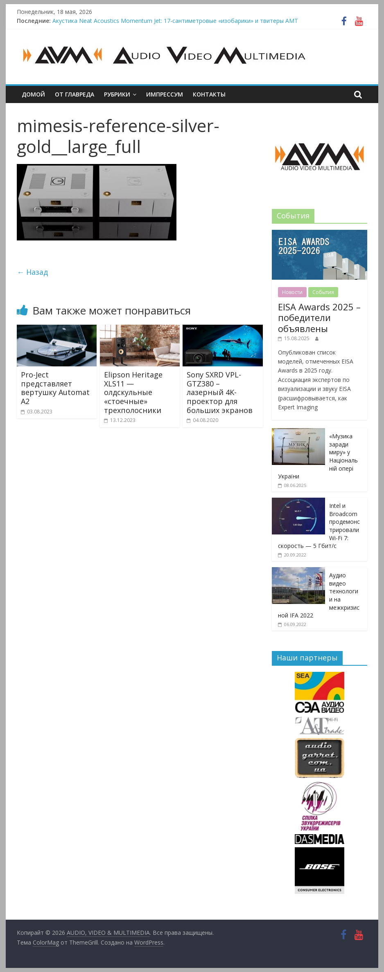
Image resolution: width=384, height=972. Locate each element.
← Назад (32, 272)
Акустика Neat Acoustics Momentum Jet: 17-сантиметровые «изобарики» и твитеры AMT (175, 21)
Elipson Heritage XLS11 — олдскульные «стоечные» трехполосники (133, 392)
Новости (292, 292)
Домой (33, 94)
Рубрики (117, 94)
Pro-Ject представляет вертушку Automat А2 (55, 388)
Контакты (209, 94)
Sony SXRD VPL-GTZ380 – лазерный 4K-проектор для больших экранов (220, 392)
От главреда (74, 94)
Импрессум (164, 94)
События (323, 292)
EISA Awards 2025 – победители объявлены (319, 317)
